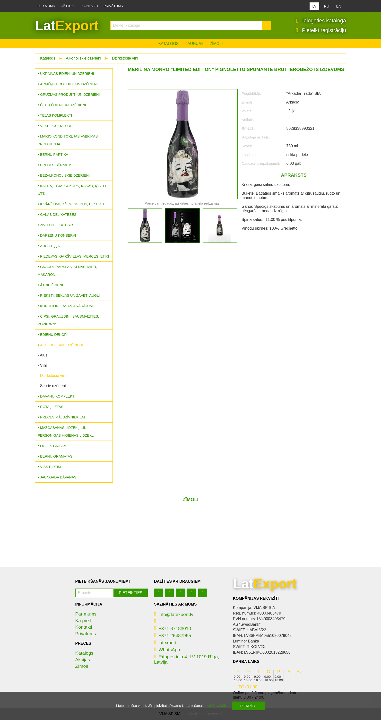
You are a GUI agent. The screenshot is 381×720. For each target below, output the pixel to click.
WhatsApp (167, 649)
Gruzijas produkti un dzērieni (70, 95)
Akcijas (82, 659)
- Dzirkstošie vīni (52, 376)
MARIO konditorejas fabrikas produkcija (68, 140)
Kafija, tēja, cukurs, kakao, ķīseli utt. (72, 190)
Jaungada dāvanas (58, 477)
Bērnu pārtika (54, 155)
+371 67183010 (172, 628)
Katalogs (168, 44)
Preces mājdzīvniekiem (62, 417)
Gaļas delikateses (58, 215)
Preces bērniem (55, 165)
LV (314, 6)
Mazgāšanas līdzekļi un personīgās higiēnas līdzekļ (66, 432)
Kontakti (90, 6)
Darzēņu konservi (58, 236)
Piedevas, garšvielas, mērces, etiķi (74, 257)
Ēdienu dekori (54, 335)
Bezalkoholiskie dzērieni (65, 176)
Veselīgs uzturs (56, 126)
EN (338, 6)
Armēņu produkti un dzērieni (69, 84)
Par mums (46, 6)
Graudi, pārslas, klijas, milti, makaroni (67, 271)
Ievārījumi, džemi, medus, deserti (72, 204)
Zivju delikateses (57, 225)
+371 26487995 (172, 635)
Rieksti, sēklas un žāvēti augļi (70, 296)
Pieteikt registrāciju (321, 30)
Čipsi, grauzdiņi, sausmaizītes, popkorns (68, 320)
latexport (165, 642)
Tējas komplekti (56, 116)
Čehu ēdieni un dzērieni (63, 105)
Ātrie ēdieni (51, 285)
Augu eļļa (50, 246)
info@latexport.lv (173, 614)
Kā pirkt (68, 6)
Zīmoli (216, 44)
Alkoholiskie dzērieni (83, 58)
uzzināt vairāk (215, 706)
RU (326, 6)
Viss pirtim (50, 467)
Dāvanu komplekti (57, 397)
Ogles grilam (53, 446)
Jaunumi (194, 44)
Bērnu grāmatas (56, 457)
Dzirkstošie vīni (125, 58)
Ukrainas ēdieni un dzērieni (67, 74)
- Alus (42, 355)
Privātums (113, 6)
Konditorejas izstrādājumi (67, 306)
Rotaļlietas (51, 407)
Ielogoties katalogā (321, 20)
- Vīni (42, 366)
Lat (66, 25)
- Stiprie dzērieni (52, 386)
